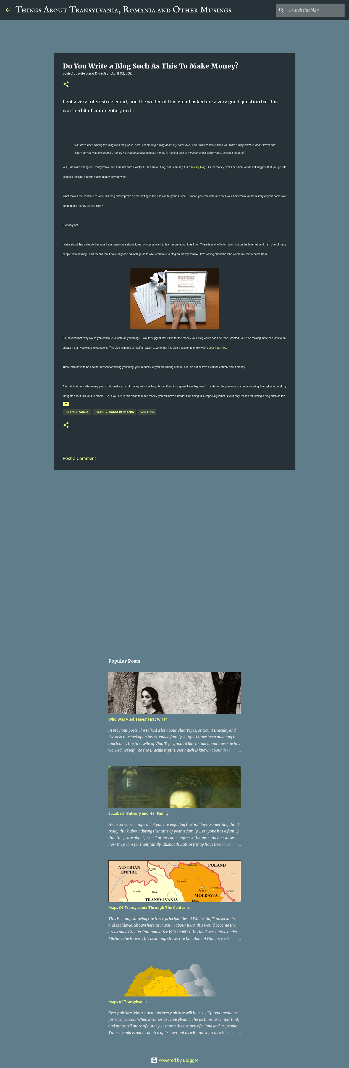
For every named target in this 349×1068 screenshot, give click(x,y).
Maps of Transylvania (127, 1002)
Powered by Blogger (174, 1060)
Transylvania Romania (114, 412)
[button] (66, 84)
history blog (198, 167)
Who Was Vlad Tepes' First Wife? (137, 719)
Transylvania (76, 412)
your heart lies (217, 347)
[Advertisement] (175, 516)
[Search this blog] (316, 10)
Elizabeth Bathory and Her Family (138, 813)
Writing (147, 412)
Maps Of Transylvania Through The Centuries (149, 907)
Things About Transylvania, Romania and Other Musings (123, 10)
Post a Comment (79, 458)
